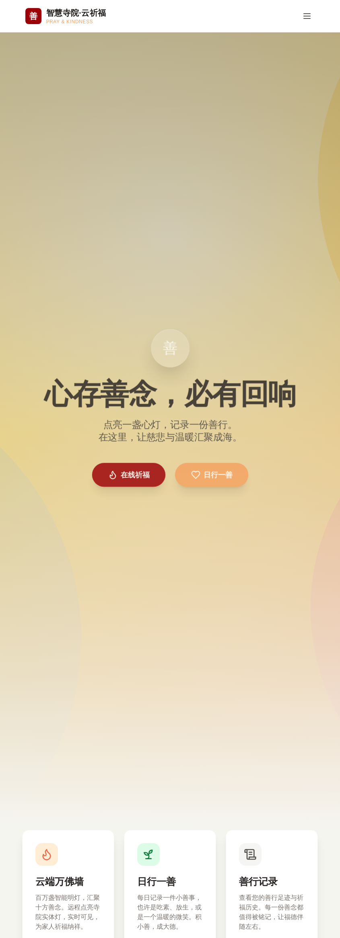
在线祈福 (129, 473)
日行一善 (210, 473)
